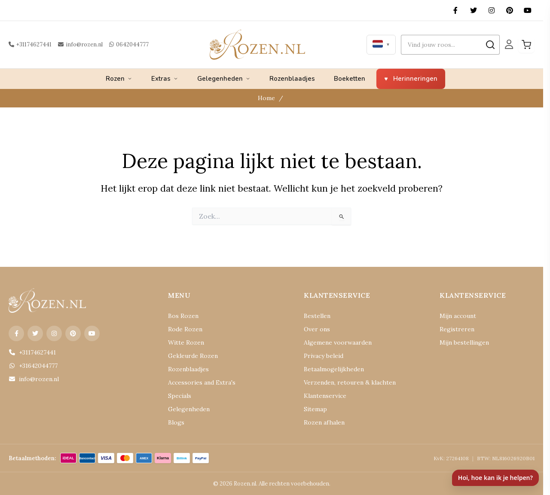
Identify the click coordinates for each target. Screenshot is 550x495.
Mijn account (458, 316)
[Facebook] (455, 10)
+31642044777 (33, 366)
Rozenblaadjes (292, 78)
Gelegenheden (224, 78)
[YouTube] (528, 10)
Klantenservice (325, 396)
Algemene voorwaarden (338, 342)
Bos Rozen (183, 316)
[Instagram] (491, 10)
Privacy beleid (323, 356)
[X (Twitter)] (473, 10)
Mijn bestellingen (464, 342)
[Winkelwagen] (526, 45)
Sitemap (315, 409)
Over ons (317, 329)
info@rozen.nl (80, 44)
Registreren (457, 329)
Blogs (176, 422)
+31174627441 (30, 44)
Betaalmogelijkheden (334, 369)
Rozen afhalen (324, 422)
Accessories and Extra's (201, 382)
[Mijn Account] (509, 44)
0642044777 (129, 44)
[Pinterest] (509, 10)
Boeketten (349, 78)
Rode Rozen (185, 329)
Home (266, 98)
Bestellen (317, 316)
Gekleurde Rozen (193, 356)
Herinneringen (415, 78)
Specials (179, 396)
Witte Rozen (186, 342)
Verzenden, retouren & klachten (350, 382)
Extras (164, 78)
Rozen (119, 78)
